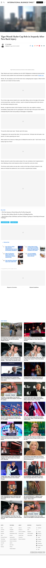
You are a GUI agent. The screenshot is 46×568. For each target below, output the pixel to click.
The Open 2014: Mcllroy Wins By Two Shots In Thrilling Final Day (17, 227)
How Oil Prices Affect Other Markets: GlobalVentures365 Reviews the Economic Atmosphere (11, 261)
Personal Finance (4, 550)
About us (20, 540)
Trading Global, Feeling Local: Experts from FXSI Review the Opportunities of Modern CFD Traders (33, 261)
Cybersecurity (12, 550)
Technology (3, 552)
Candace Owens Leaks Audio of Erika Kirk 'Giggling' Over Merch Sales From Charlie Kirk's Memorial (10, 471)
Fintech (11, 559)
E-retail (11, 540)
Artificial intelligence (13, 552)
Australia (28, 540)
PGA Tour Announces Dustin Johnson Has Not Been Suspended (16, 225)
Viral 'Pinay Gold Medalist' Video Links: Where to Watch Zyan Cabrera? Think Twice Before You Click (34, 372)
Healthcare (12, 544)
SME (2, 548)
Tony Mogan (9, 44)
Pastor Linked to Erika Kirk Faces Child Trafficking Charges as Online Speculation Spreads (33, 352)
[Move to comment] (44, 46)
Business (2, 546)
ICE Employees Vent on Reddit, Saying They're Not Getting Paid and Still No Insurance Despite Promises (11, 352)
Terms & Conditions (22, 544)
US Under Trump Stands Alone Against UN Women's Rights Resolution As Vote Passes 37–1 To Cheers (11, 431)
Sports (2, 557)
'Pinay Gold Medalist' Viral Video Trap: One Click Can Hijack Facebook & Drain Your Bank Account (11, 530)
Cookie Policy (21, 548)
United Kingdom (30, 546)
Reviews (2, 559)
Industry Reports (12, 561)
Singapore (29, 544)
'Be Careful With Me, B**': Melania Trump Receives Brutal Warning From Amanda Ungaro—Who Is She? (33, 510)
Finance (11, 548)
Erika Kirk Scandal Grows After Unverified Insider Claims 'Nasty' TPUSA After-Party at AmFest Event (34, 431)
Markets (2, 544)
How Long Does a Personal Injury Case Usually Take (11, 274)
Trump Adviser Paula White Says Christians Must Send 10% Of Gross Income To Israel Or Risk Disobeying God (34, 471)
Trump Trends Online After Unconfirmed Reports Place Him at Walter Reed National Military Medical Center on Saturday (33, 411)
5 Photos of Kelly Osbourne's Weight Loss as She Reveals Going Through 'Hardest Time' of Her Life (34, 451)
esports (11, 555)
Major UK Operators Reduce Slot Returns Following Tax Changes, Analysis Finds (10, 268)
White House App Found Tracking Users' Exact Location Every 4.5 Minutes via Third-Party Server (11, 392)
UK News (2, 542)
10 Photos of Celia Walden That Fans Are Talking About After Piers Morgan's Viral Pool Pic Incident (11, 411)
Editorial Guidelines (34, 300)
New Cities (11, 557)
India (28, 542)
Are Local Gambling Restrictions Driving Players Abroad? (31, 267)
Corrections (21, 550)
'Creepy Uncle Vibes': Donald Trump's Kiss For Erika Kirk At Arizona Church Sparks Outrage (10, 491)
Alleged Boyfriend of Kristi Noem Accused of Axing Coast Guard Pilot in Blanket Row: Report (11, 451)
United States (29, 548)
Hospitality (11, 542)
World (2, 540)
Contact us (20, 542)
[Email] (42, 46)
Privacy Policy (21, 546)
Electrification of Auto (13, 546)
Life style (2, 555)
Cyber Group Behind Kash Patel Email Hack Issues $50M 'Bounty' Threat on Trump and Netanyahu (11, 510)
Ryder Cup (41, 88)
